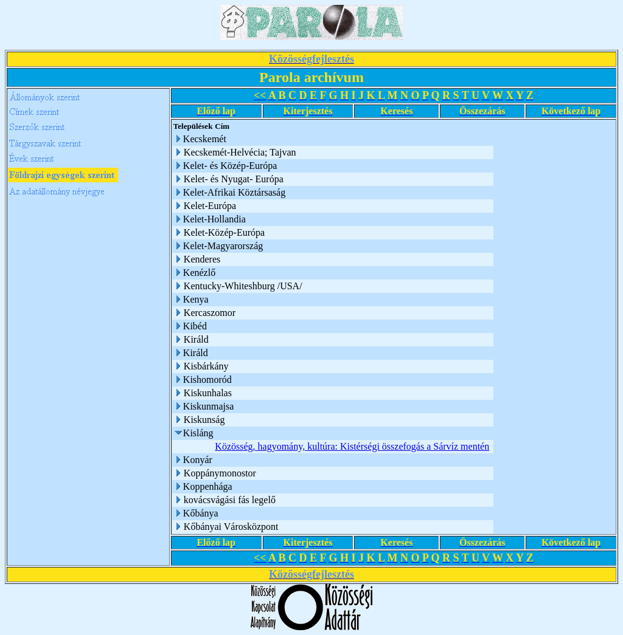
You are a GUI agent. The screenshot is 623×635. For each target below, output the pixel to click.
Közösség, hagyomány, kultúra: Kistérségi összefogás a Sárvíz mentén (352, 446)
